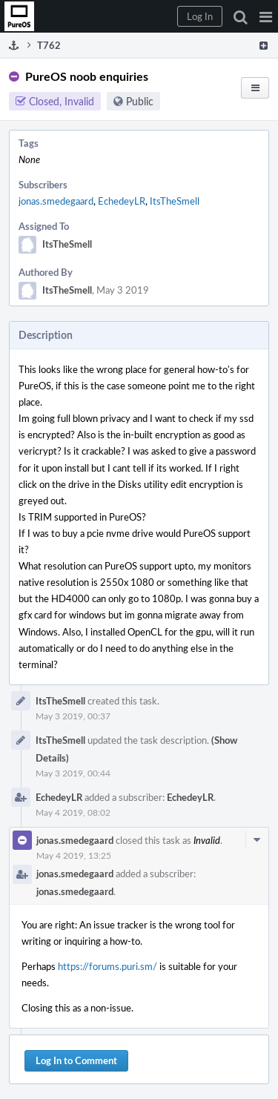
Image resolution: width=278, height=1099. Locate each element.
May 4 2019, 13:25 (73, 855)
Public (139, 101)
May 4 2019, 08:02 (73, 812)
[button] (266, 16)
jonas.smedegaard (56, 201)
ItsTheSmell (174, 201)
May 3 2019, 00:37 (73, 716)
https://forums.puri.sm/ (107, 966)
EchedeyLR (121, 201)
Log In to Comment (76, 1060)
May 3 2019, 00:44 (73, 773)
